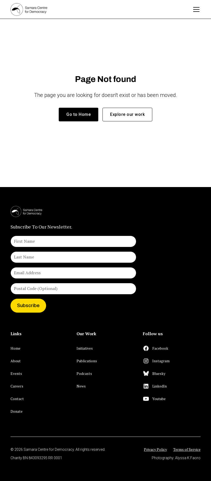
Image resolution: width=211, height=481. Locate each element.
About (15, 360)
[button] (195, 9)
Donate (16, 411)
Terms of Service (187, 449)
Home (15, 348)
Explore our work (127, 114)
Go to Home (78, 114)
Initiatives (85, 348)
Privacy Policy (155, 449)
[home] (99, 9)
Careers (16, 386)
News (81, 386)
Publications (87, 360)
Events (16, 373)
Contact (17, 398)
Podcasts (84, 373)
